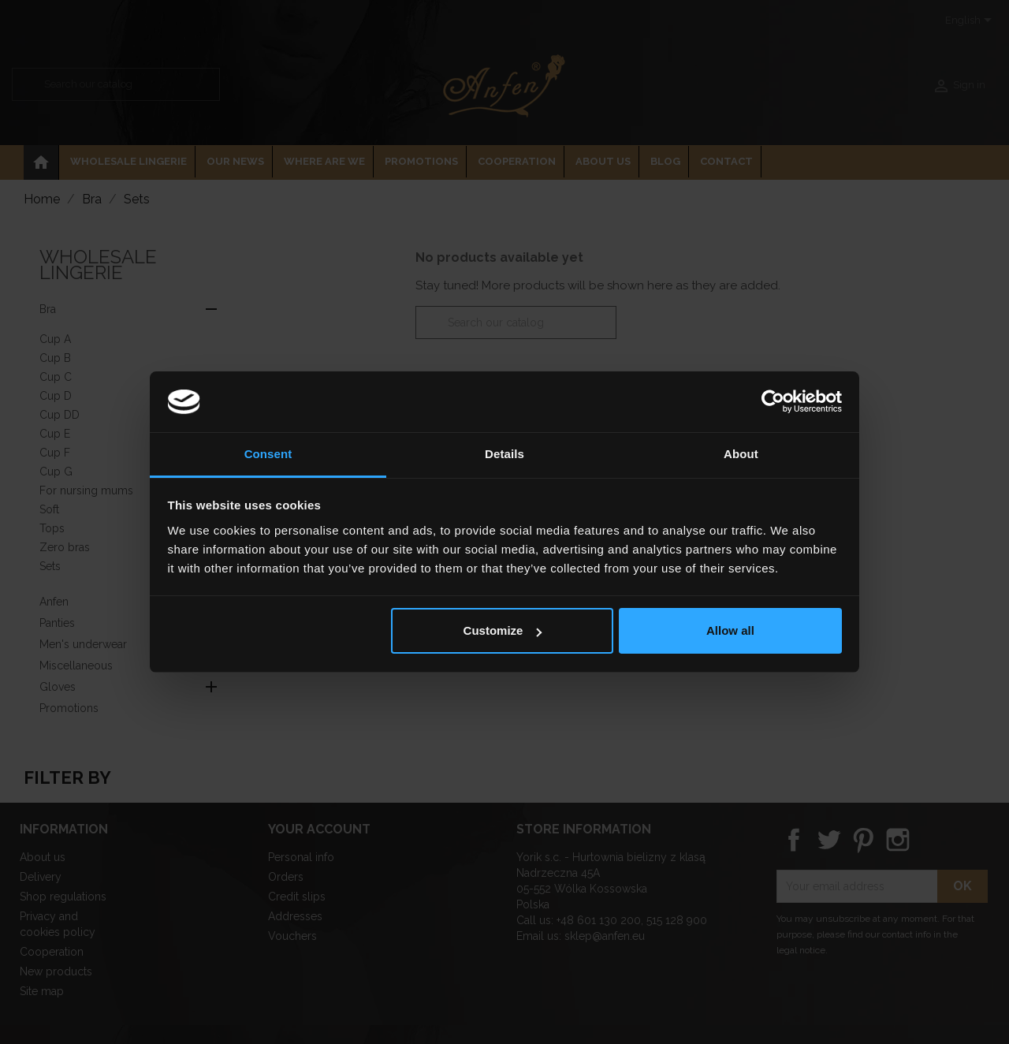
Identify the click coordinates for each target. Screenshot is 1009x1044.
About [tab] (741, 453)
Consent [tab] (268, 453)
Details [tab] (504, 453)
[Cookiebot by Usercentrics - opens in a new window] (773, 402)
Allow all (730, 630)
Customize (503, 630)
